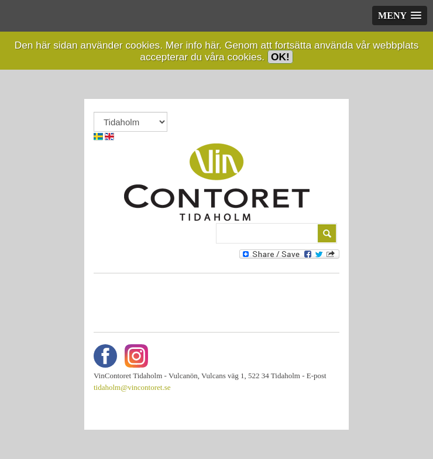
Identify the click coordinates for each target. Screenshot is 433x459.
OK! (280, 57)
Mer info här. (194, 45)
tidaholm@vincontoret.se (132, 387)
